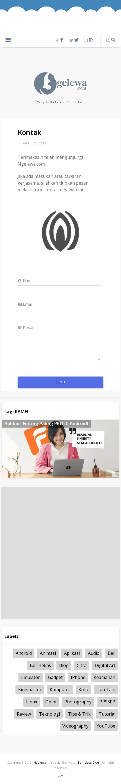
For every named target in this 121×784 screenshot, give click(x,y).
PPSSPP (107, 702)
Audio (94, 653)
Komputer (60, 690)
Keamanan (104, 677)
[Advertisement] (60, 552)
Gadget (55, 677)
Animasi (48, 653)
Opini (50, 702)
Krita (83, 690)
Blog (64, 665)
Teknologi (49, 714)
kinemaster (30, 690)
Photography (77, 702)
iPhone (78, 677)
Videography (75, 726)
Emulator (30, 677)
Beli (111, 653)
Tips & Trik (79, 714)
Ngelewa (40, 762)
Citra (82, 665)
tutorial (107, 714)
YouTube (106, 726)
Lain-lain (105, 690)
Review (24, 714)
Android (24, 653)
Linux (31, 702)
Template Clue (88, 762)
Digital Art (105, 665)
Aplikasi (72, 653)
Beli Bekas (40, 665)
